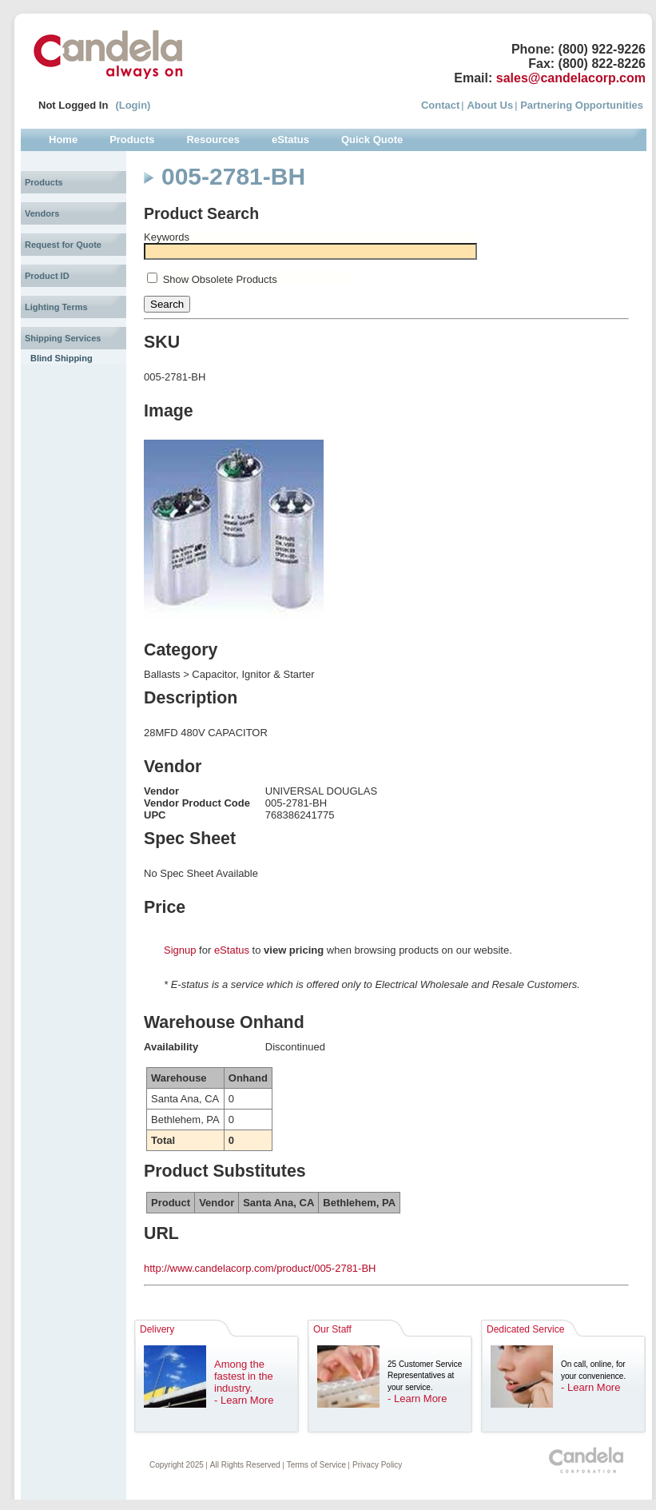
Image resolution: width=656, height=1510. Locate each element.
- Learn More (243, 1400)
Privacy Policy (377, 1464)
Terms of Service (316, 1464)
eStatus (231, 950)
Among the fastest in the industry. (243, 1376)
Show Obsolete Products (220, 279)
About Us (490, 105)
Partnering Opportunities (581, 105)
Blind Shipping (61, 358)
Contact (440, 105)
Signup (180, 950)
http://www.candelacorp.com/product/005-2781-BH (260, 1268)
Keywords (166, 237)
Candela (108, 54)
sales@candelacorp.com (571, 78)
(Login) (132, 105)
